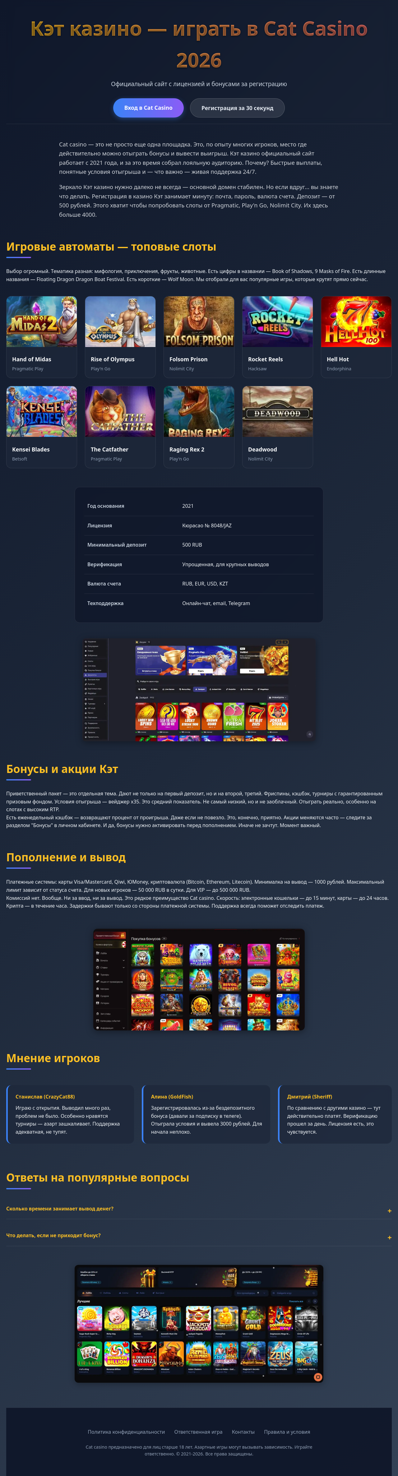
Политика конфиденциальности (126, 1431)
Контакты (243, 1431)
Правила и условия (287, 1431)
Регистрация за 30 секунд (237, 108)
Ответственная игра (198, 1431)
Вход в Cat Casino (148, 107)
